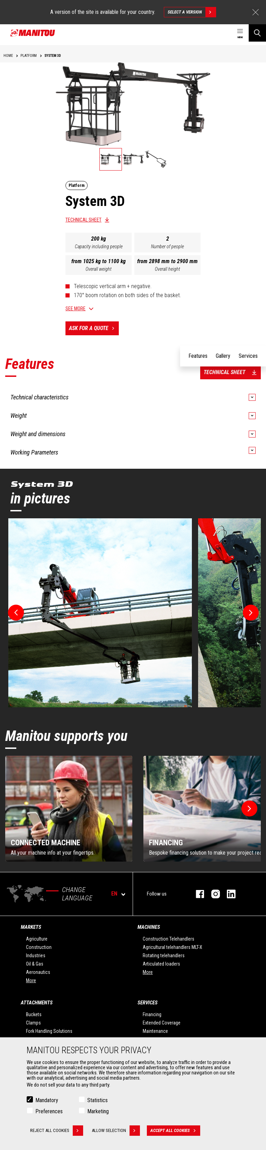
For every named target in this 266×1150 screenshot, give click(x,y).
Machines (149, 927)
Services (148, 1003)
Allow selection (116, 1130)
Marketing (98, 1111)
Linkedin (228, 894)
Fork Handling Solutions (49, 1031)
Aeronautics (38, 972)
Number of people (167, 246)
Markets (31, 927)
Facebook (196, 894)
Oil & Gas (34, 964)
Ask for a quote (94, 328)
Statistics (97, 1100)
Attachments (37, 1003)
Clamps (33, 1023)
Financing (152, 1014)
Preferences (49, 1111)
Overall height (167, 269)
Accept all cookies (175, 1130)
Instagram (212, 894)
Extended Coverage (161, 1023)
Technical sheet (83, 220)
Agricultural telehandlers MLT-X (172, 947)
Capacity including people (99, 246)
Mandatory (46, 1100)
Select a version (192, 12)
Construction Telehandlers (168, 939)
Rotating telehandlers (164, 955)
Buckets (34, 1014)
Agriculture (36, 939)
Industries (35, 955)
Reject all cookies (56, 1130)
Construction (39, 947)
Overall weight (99, 269)
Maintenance (155, 1031)
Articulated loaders (161, 964)
